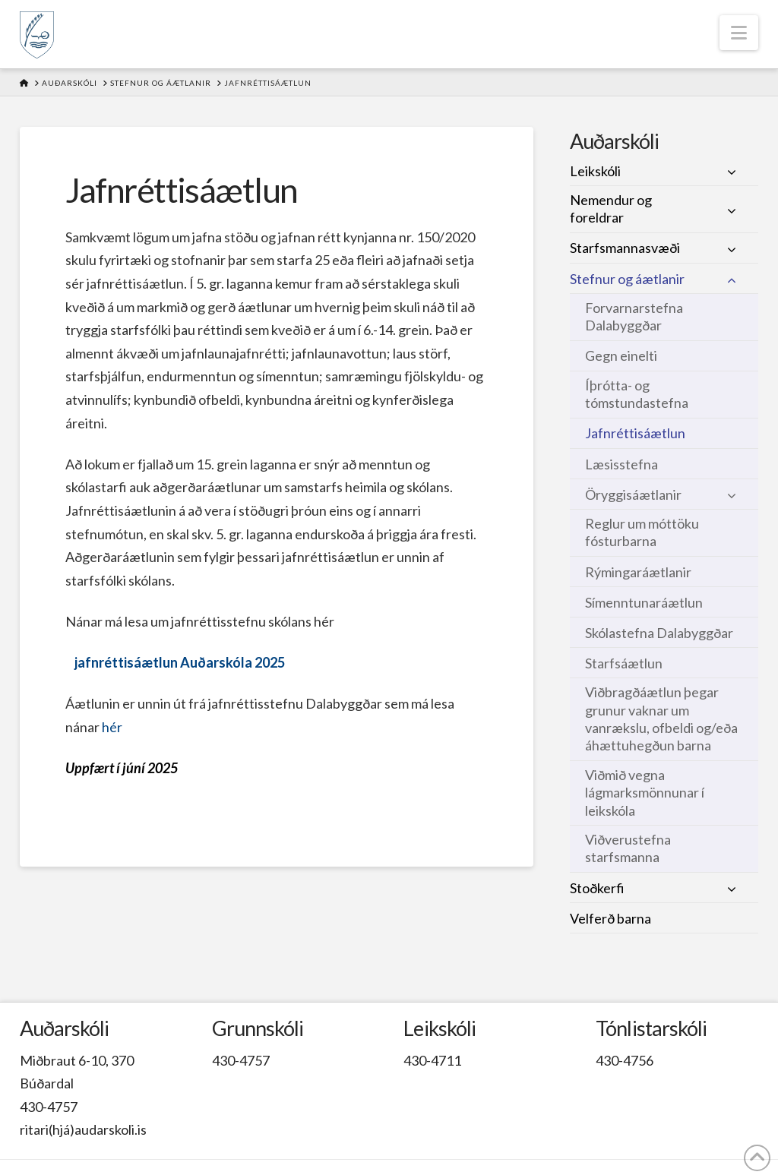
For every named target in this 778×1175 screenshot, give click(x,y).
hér (112, 727)
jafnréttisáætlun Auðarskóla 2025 (179, 662)
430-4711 (432, 1060)
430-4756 (624, 1060)
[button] (738, 32)
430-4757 (48, 1106)
